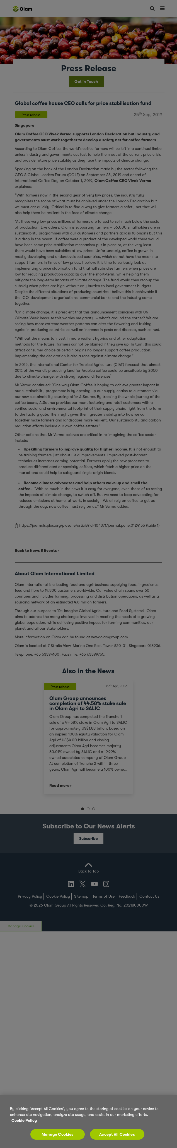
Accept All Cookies (117, 1134)
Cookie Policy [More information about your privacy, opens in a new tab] (24, 1120)
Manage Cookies (58, 1134)
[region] (88, 1121)
